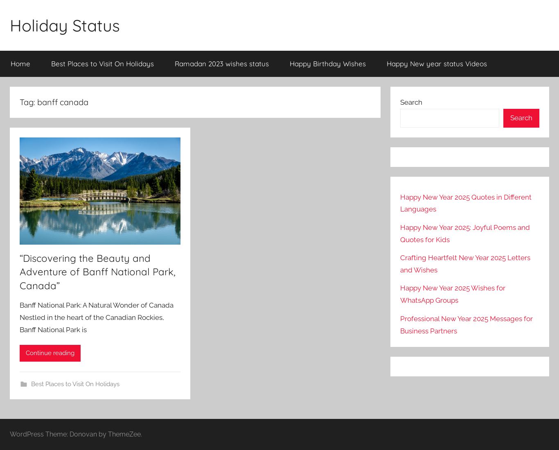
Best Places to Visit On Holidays (102, 63)
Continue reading (50, 353)
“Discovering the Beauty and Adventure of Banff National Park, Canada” (98, 272)
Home (20, 63)
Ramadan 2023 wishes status (222, 63)
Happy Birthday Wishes (328, 63)
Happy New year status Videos (437, 63)
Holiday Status (65, 25)
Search (411, 102)
